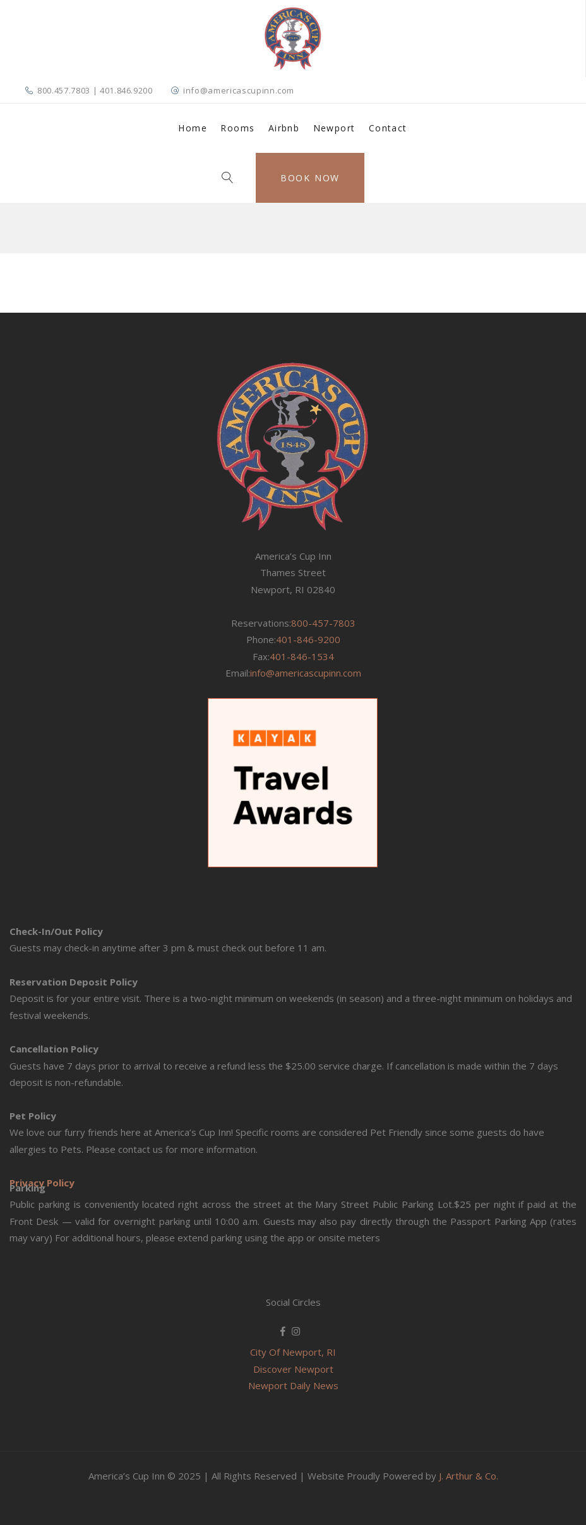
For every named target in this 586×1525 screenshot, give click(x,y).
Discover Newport (293, 1369)
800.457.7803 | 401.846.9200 (95, 90)
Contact (388, 128)
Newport (334, 128)
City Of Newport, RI (293, 1352)
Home (192, 128)
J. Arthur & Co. (468, 1475)
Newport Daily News (293, 1385)
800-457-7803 (323, 623)
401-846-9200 (308, 639)
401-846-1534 (302, 656)
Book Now (310, 178)
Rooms (237, 128)
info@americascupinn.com (238, 90)
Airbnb (283, 128)
